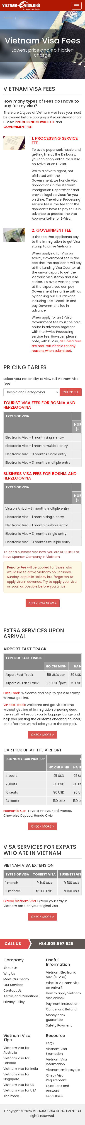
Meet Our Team (16, 979)
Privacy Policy (14, 1002)
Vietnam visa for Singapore (16, 1076)
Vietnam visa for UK (18, 1084)
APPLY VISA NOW (43, 603)
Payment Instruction (62, 1003)
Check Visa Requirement (56, 1077)
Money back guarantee (55, 1017)
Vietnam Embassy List (63, 1069)
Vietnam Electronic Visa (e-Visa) (61, 974)
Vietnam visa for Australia (16, 1050)
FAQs (50, 1043)
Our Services (13, 985)
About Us (10, 968)
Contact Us (12, 990)
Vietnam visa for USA (19, 1090)
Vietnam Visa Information (56, 1061)
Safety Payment (59, 1025)
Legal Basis (54, 1096)
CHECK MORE (42, 734)
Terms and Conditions (21, 996)
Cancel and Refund (61, 1009)
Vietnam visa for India (20, 1068)
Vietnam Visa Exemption (56, 1051)
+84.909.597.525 (56, 943)
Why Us (9, 973)
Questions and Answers (57, 1088)
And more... (12, 1096)
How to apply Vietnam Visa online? (63, 995)
